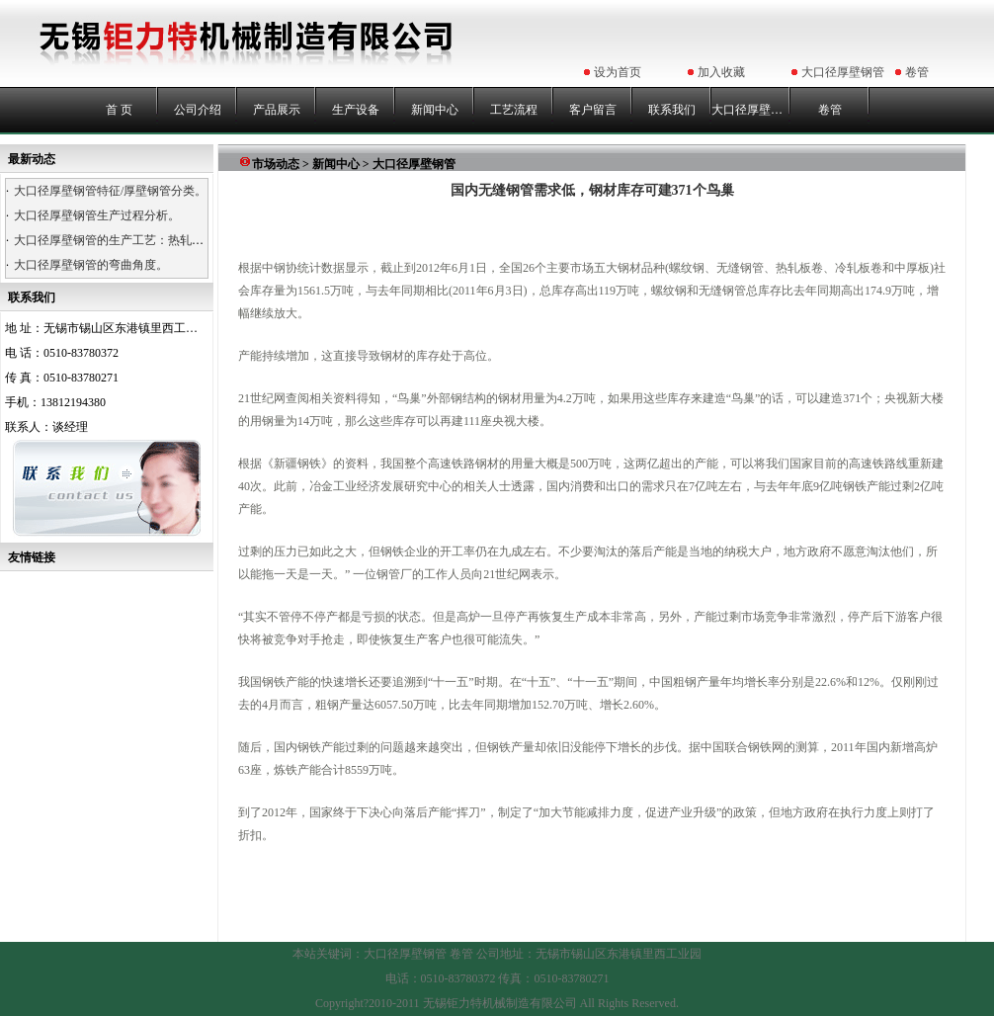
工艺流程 (514, 110)
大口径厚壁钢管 (842, 72)
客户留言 (593, 110)
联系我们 (672, 110)
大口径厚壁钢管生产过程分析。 (97, 215)
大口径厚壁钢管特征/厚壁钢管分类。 (110, 191)
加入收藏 (721, 72)
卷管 (917, 72)
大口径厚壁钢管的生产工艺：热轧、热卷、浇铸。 (144, 240)
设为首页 (617, 72)
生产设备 (355, 110)
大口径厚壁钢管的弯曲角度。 (91, 265)
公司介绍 (197, 110)
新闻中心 (434, 110)
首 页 (119, 110)
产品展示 (276, 110)
